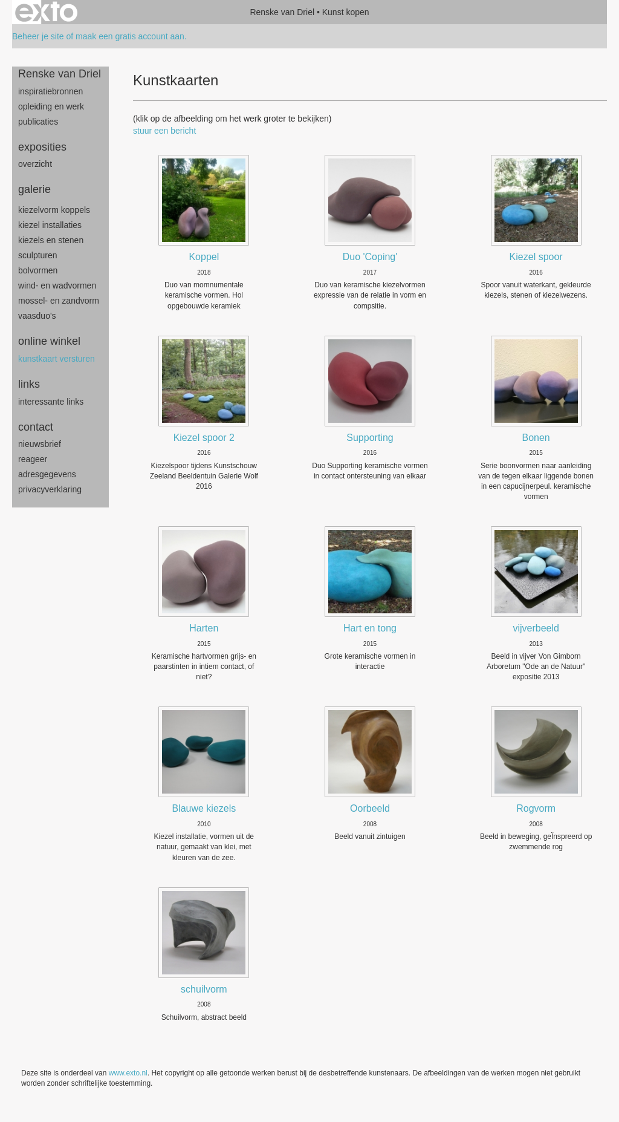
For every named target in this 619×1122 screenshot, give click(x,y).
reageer (32, 459)
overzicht (35, 164)
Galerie (34, 189)
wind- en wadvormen (57, 285)
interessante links (50, 401)
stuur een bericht (164, 130)
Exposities (42, 147)
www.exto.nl (128, 1073)
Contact (35, 427)
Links (29, 384)
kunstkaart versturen (56, 359)
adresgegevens (47, 474)
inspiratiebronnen (50, 91)
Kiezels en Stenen (50, 240)
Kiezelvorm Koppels (54, 210)
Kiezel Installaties (50, 225)
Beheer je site (38, 36)
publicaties (38, 121)
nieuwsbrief (39, 444)
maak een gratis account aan (130, 36)
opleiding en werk (51, 106)
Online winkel (49, 341)
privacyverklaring (50, 489)
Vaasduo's (37, 316)
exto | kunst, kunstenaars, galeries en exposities (46, 12)
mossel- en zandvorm (58, 300)
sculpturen (37, 255)
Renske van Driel (282, 12)
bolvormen (37, 270)
